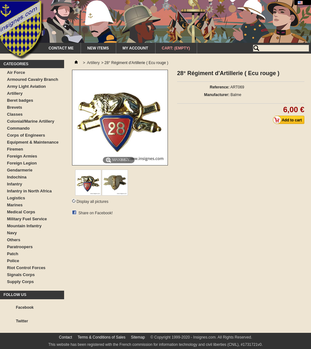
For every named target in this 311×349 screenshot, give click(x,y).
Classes (15, 114)
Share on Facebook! (95, 213)
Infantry (14, 184)
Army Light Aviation (26, 86)
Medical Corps (21, 212)
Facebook (25, 307)
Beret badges (20, 100)
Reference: (219, 87)
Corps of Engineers (26, 135)
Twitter (22, 321)
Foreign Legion (22, 163)
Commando (18, 128)
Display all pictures (92, 201)
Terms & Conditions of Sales (101, 337)
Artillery (15, 93)
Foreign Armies (22, 156)
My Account (135, 48)
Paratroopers (20, 246)
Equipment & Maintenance (33, 142)
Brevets (14, 107)
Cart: (176, 48)
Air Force (16, 72)
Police (13, 260)
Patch (12, 253)
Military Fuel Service (27, 219)
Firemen (15, 149)
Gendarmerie (19, 170)
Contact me (61, 48)
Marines (15, 205)
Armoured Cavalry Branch (32, 79)
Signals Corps (21, 274)
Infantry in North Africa (29, 191)
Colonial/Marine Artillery (30, 121)
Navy (12, 232)
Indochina (16, 177)
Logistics (16, 198)
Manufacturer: (216, 95)
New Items (98, 48)
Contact (65, 337)
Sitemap (138, 337)
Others (13, 239)
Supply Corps (20, 281)
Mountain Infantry (24, 225)
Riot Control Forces (26, 267)
